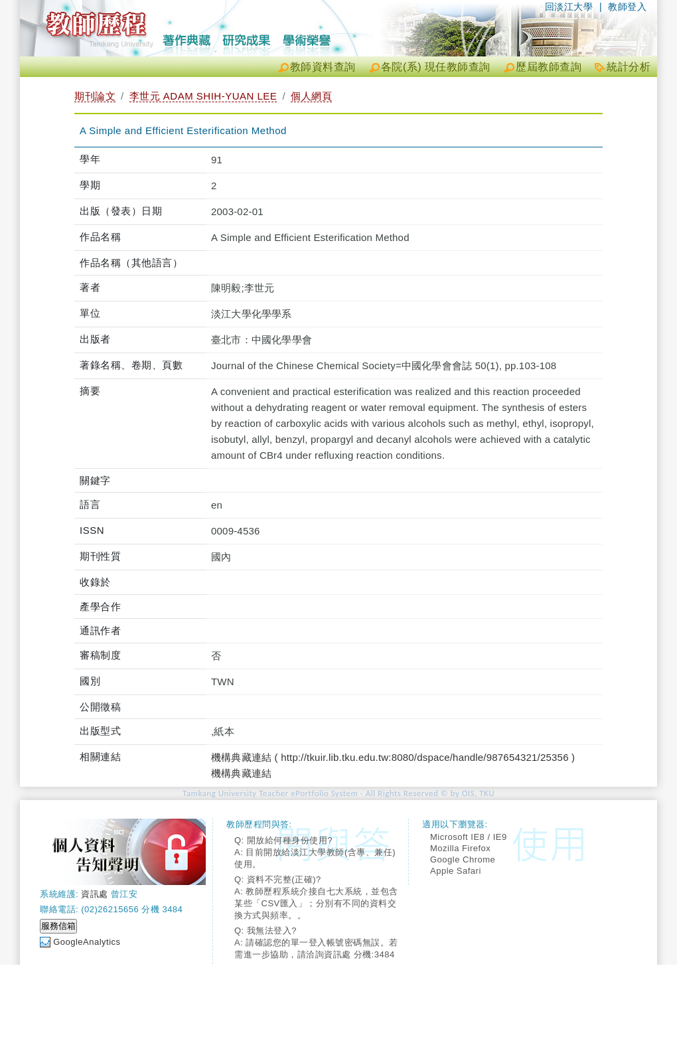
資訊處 (94, 894)
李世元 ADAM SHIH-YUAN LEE (203, 96)
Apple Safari (455, 871)
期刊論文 (94, 96)
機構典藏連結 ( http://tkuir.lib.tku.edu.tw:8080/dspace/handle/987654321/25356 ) (393, 757)
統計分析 (628, 66)
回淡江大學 (569, 6)
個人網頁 (311, 96)
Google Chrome (462, 859)
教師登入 (627, 6)
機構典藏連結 (241, 773)
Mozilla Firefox (460, 848)
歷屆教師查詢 (548, 66)
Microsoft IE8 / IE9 (468, 837)
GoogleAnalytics (86, 942)
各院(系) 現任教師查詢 (435, 66)
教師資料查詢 (323, 66)
